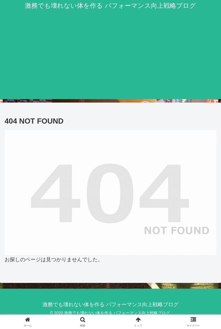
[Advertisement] (110, 58)
